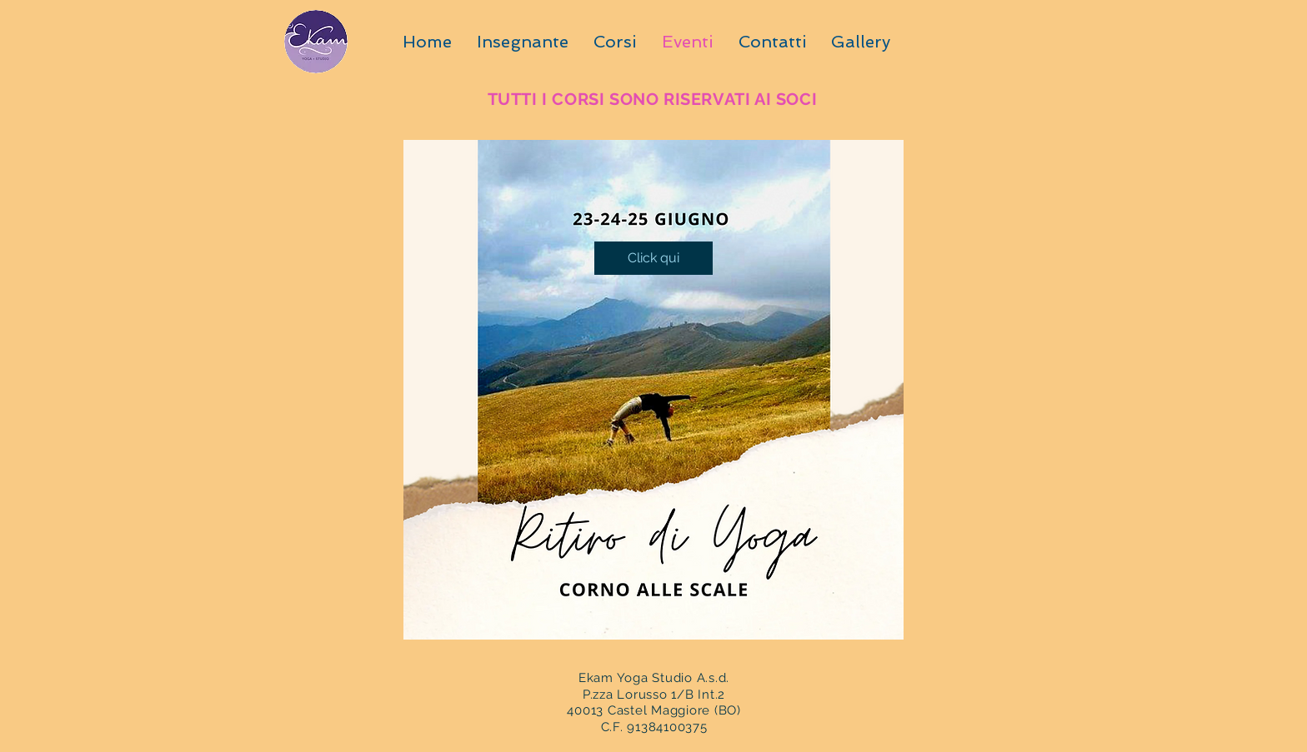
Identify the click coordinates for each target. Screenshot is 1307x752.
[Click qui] (653, 258)
